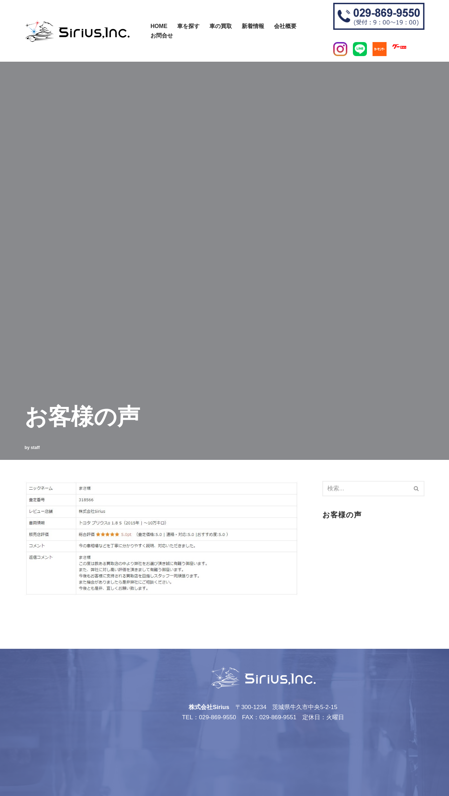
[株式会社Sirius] (77, 31)
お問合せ (161, 35)
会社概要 (285, 26)
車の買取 (220, 26)
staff (35, 447)
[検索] (146, 27)
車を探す (188, 26)
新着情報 (253, 26)
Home (158, 26)
